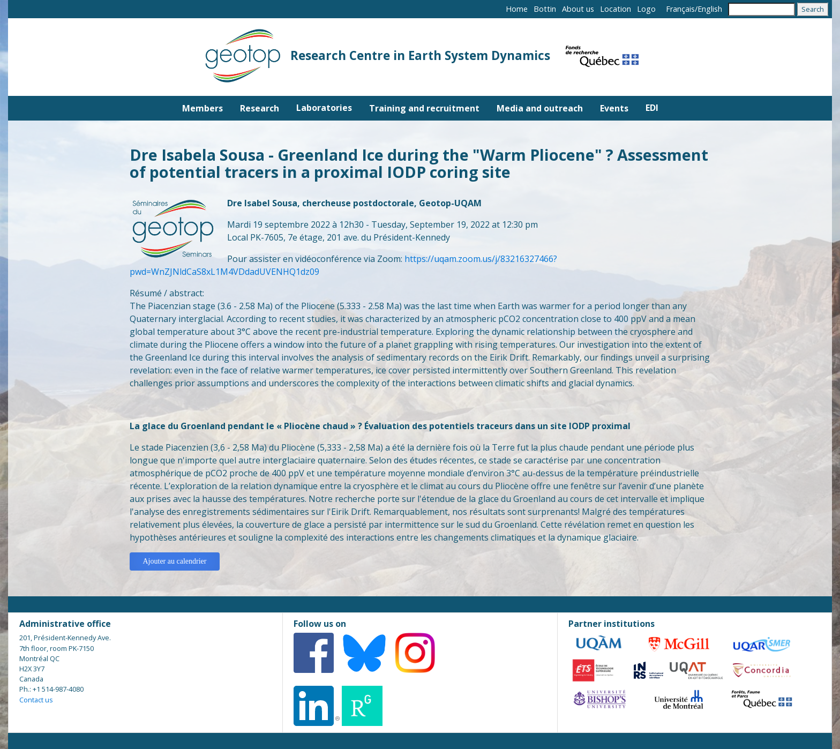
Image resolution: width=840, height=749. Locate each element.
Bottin (545, 9)
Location (615, 9)
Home (517, 9)
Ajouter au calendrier (175, 561)
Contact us (36, 700)
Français (680, 9)
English (710, 9)
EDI (652, 108)
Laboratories (324, 108)
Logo (646, 9)
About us (578, 9)
